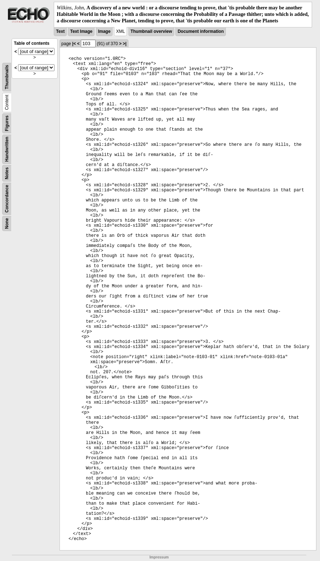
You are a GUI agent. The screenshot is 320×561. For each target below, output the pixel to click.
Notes (6, 173)
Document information (200, 31)
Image (104, 31)
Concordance (6, 199)
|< (74, 43)
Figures (6, 123)
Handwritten (6, 148)
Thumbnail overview (151, 31)
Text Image (81, 31)
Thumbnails (6, 77)
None (6, 223)
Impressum (158, 557)
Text (60, 31)
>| (124, 43)
